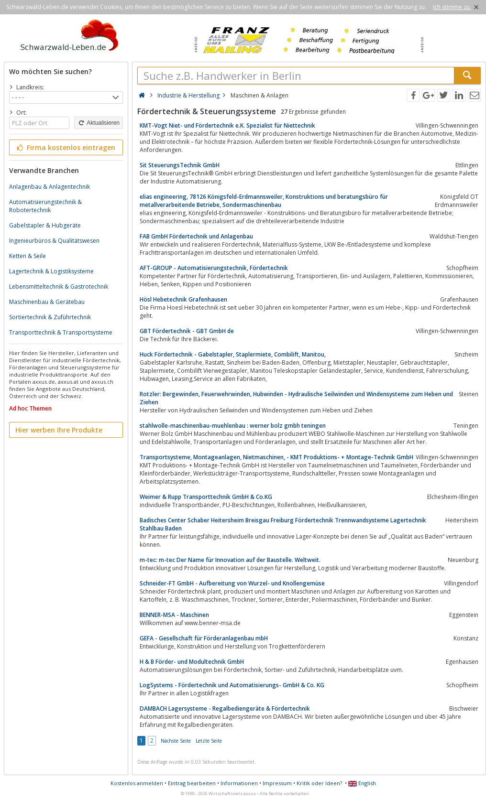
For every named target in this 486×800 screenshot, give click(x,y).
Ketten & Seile (27, 256)
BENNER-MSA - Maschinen (174, 615)
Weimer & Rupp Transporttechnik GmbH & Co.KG (206, 497)
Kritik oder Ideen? (319, 783)
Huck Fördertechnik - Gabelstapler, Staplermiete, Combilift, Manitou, (233, 354)
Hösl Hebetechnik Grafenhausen (183, 299)
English (362, 783)
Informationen (239, 783)
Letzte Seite (209, 740)
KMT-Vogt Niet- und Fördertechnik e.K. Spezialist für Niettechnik (227, 125)
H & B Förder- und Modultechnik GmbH (192, 662)
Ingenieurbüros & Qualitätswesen (54, 241)
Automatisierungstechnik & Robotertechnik (45, 206)
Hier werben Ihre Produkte (58, 429)
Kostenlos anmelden (136, 783)
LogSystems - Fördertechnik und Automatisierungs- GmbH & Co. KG (232, 685)
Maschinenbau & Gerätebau (47, 302)
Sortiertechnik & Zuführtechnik (50, 317)
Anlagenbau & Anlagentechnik (49, 187)
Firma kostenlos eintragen (65, 147)
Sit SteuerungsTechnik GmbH (180, 165)
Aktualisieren (98, 122)
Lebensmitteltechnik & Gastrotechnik (58, 286)
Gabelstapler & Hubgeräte (45, 225)
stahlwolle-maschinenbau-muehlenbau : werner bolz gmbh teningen (233, 426)
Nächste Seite (176, 740)
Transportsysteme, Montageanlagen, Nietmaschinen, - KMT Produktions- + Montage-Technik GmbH (276, 457)
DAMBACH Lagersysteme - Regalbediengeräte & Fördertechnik (225, 708)
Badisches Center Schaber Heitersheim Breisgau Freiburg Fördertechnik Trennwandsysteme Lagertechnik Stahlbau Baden (283, 524)
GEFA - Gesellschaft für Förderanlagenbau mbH (204, 638)
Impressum (277, 783)
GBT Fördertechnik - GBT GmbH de (187, 331)
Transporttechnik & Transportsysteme (60, 332)
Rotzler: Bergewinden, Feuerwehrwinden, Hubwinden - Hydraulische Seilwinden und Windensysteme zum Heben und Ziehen (296, 398)
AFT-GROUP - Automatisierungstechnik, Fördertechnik (214, 268)
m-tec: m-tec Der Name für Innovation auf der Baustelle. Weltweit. (230, 560)
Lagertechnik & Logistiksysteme (51, 271)
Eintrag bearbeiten (192, 783)
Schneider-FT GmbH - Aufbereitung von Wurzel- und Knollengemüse (232, 583)
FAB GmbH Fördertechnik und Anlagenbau (196, 236)
